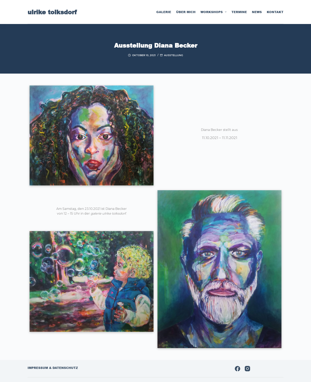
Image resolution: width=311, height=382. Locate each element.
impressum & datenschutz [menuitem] (53, 368)
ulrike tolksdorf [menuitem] (52, 12)
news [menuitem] (257, 12)
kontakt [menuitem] (275, 12)
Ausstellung (173, 55)
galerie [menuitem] (163, 12)
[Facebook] (237, 368)
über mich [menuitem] (186, 12)
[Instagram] (247, 368)
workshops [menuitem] (214, 12)
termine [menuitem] (239, 12)
